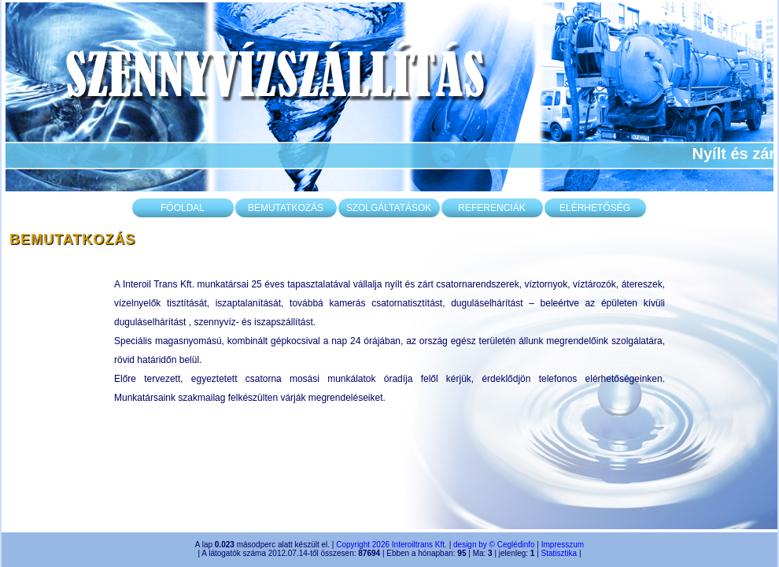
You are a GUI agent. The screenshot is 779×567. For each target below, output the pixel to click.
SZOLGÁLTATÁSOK (389, 207)
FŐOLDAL (183, 207)
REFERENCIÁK (491, 207)
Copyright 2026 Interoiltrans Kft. (391, 544)
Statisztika (559, 553)
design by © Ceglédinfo (494, 544)
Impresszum (562, 544)
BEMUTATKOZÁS (285, 207)
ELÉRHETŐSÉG (594, 207)
